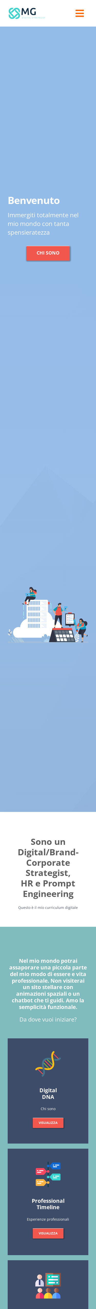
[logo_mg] (27, 8)
